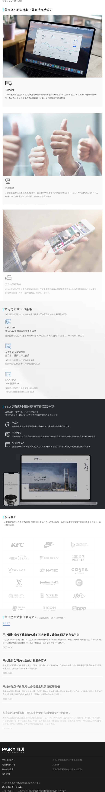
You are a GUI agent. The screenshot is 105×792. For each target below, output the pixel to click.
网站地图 (68, 786)
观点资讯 (56, 740)
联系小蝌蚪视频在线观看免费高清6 (67, 744)
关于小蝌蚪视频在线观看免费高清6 (67, 735)
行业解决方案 (8, 744)
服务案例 (6, 749)
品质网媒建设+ (8, 735)
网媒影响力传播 (8, 740)
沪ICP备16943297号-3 (55, 786)
